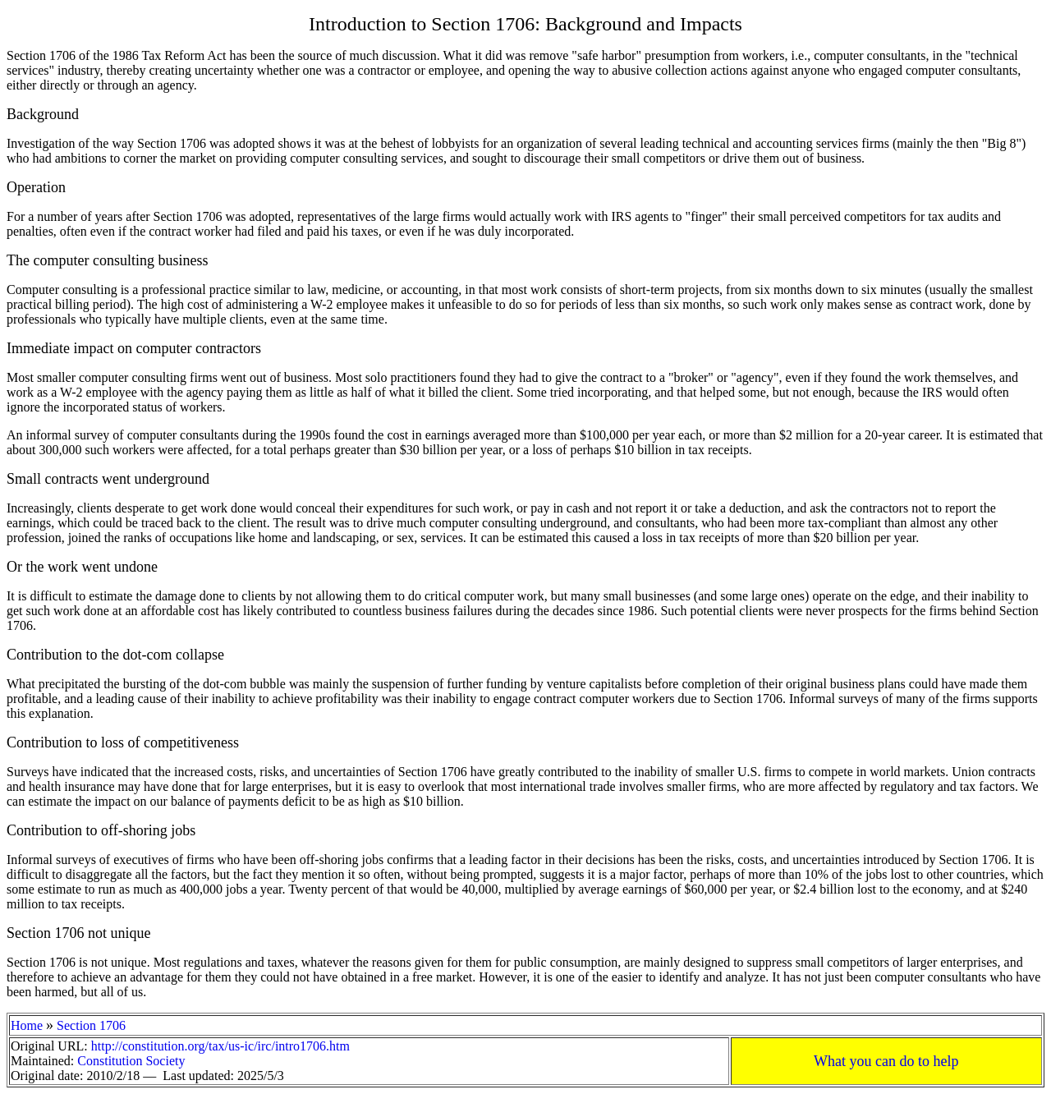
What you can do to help (886, 1061)
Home (27, 1025)
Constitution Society (131, 1061)
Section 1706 (91, 1025)
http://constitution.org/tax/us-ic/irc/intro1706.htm (220, 1046)
